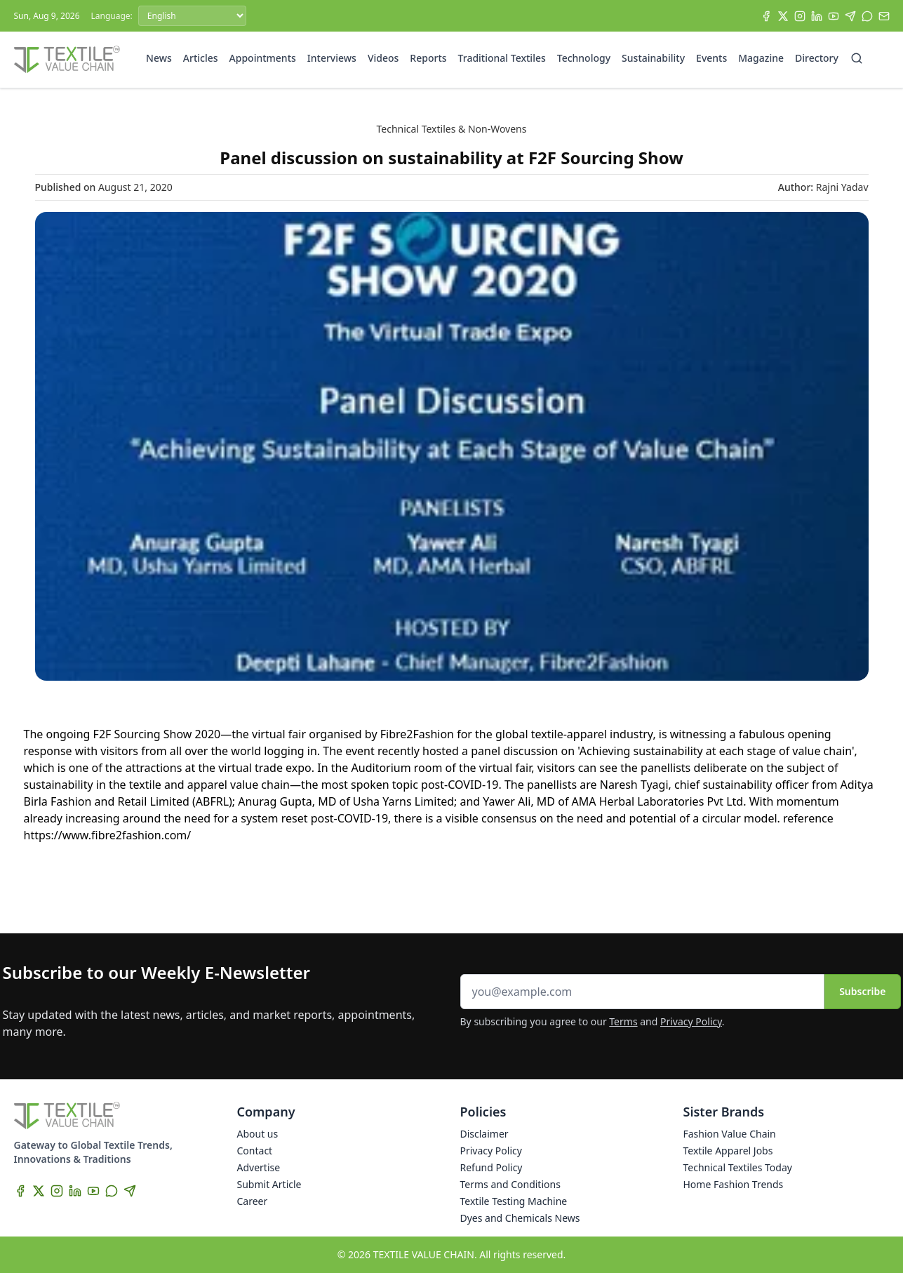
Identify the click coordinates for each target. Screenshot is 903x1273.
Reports (428, 58)
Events (711, 58)
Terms (623, 1021)
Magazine (761, 58)
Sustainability (653, 58)
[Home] (67, 60)
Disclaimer (484, 1133)
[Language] (192, 16)
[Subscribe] (884, 16)
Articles (200, 58)
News (159, 58)
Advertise (259, 1167)
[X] (783, 16)
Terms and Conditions (510, 1184)
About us (258, 1133)
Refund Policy (491, 1167)
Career (252, 1201)
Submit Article (269, 1184)
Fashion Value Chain (729, 1133)
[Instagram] (799, 16)
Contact (255, 1150)
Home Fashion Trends (733, 1184)
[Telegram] (850, 16)
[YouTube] (833, 16)
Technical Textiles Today (737, 1167)
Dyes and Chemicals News (520, 1218)
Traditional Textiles (502, 58)
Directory (816, 58)
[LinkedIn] (816, 16)
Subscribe (862, 991)
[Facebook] (766, 16)
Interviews (331, 58)
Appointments (262, 58)
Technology (583, 58)
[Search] (857, 58)
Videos (383, 58)
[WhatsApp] (867, 16)
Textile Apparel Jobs (728, 1150)
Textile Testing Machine (514, 1201)
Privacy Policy (691, 1021)
